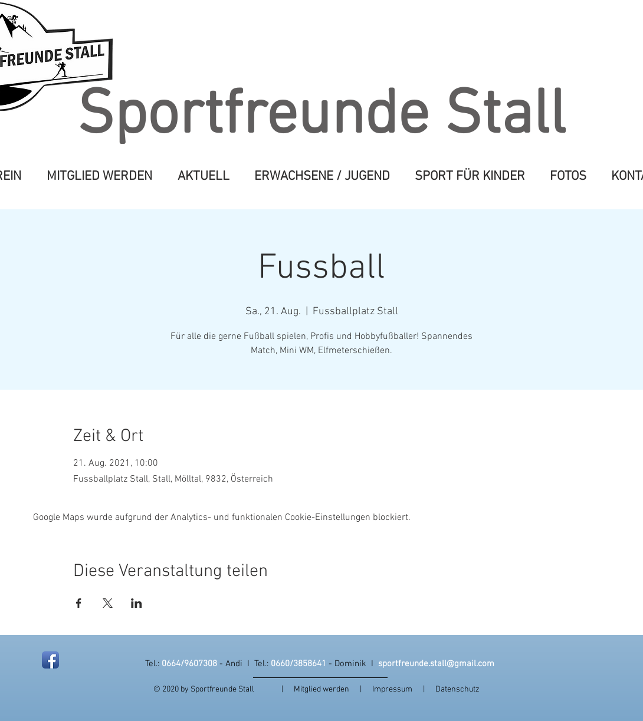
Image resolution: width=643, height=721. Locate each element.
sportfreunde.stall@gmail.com (436, 664)
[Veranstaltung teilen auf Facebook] (78, 603)
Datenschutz (457, 689)
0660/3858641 (298, 664)
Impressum (397, 689)
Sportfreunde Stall (321, 117)
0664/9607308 (189, 664)
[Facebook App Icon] (50, 660)
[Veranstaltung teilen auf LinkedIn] (136, 603)
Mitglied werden (321, 689)
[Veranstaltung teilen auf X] (107, 603)
